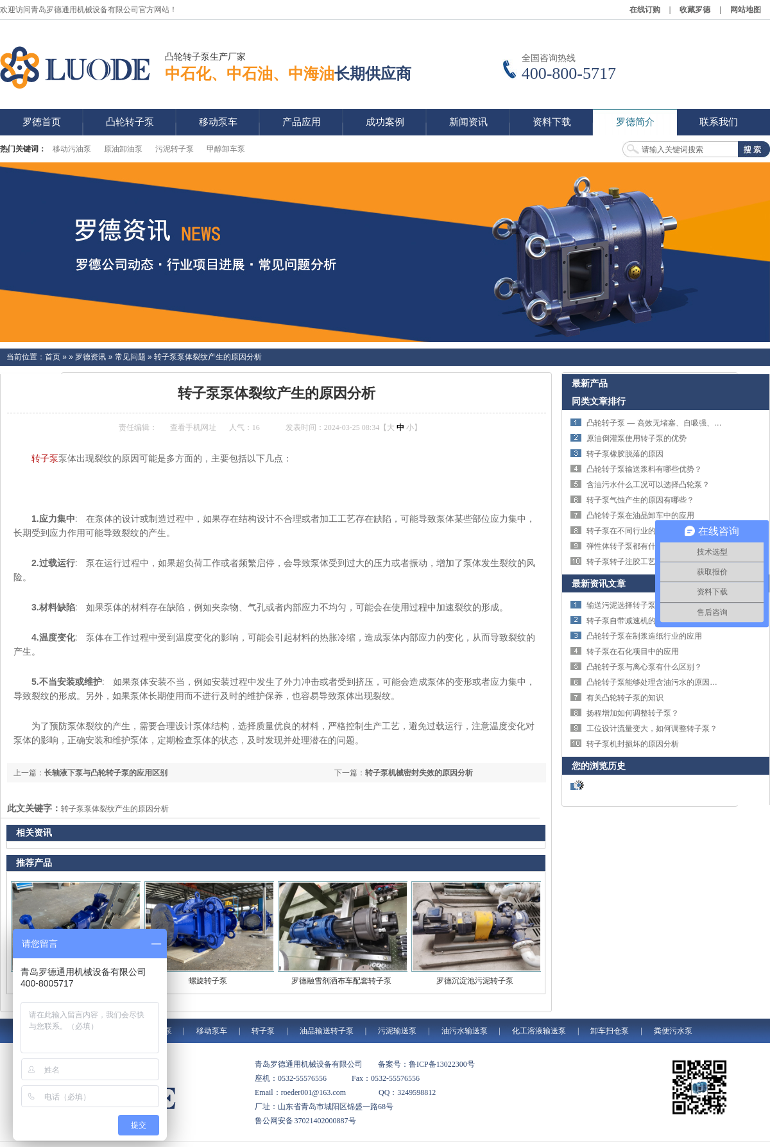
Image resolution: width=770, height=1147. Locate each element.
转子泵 (44, 458)
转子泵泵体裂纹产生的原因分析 (208, 356)
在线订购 (644, 9)
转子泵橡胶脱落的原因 (624, 453)
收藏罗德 (695, 9)
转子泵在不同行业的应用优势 (636, 530)
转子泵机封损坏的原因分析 (632, 743)
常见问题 (130, 356)
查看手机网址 (193, 427)
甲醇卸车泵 (226, 148)
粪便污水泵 (673, 1030)
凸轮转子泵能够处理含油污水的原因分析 (655, 682)
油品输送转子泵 (327, 1030)
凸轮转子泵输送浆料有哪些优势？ (644, 469)
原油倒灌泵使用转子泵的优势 (636, 438)
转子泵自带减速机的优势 (628, 620)
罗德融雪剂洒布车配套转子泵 (341, 980)
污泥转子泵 (174, 148)
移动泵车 (211, 1030)
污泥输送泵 (397, 1030)
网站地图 (745, 9)
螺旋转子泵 (208, 980)
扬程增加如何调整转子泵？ (632, 713)
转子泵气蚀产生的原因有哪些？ (640, 500)
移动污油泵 (72, 148)
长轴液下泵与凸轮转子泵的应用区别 (105, 772)
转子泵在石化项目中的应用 (632, 651)
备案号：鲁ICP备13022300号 (426, 1064)
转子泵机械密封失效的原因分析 (419, 772)
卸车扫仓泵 (609, 1030)
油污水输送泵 (464, 1030)
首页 (52, 356)
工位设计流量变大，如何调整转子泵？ (651, 728)
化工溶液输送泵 (539, 1030)
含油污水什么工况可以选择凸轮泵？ (648, 484)
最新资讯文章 (599, 583)
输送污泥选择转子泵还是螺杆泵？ (644, 605)
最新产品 (590, 383)
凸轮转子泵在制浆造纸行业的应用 (644, 636)
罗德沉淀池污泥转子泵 (474, 980)
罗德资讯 (90, 356)
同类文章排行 (599, 401)
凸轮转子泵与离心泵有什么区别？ (644, 666)
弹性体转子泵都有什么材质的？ (640, 546)
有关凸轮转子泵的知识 (624, 697)
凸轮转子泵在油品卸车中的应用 (640, 515)
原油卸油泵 (123, 148)
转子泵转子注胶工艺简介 (628, 561)
